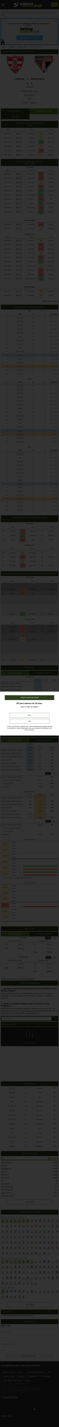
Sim (29, 721)
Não (29, 715)
